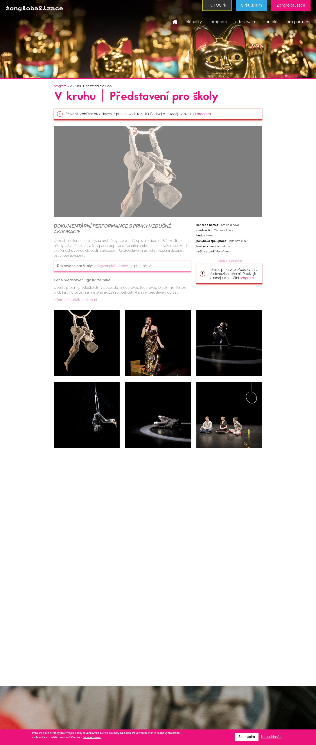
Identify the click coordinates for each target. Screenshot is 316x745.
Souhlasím (247, 737)
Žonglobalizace (290, 5)
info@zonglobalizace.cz (113, 266)
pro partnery (298, 21)
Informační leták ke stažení (75, 300)
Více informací (92, 737)
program (218, 21)
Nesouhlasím (271, 737)
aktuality (194, 21)
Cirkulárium (251, 5)
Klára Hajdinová (229, 261)
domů (174, 21)
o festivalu (245, 21)
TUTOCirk (217, 5)
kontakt (270, 21)
